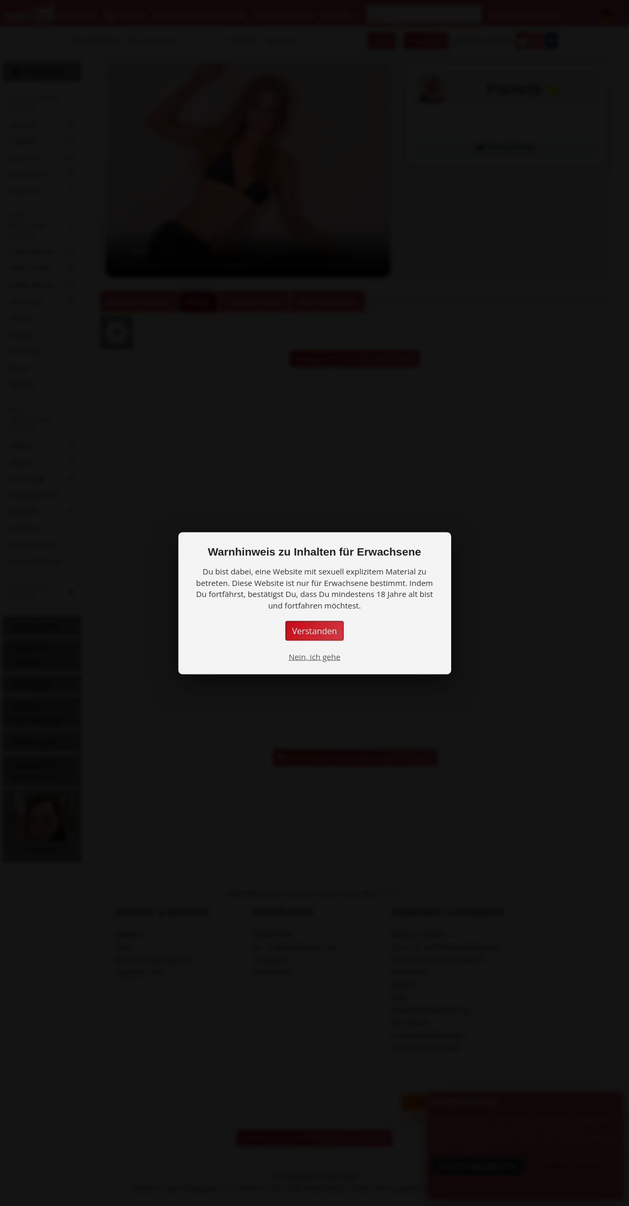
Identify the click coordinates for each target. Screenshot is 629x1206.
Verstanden (314, 630)
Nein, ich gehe (314, 656)
